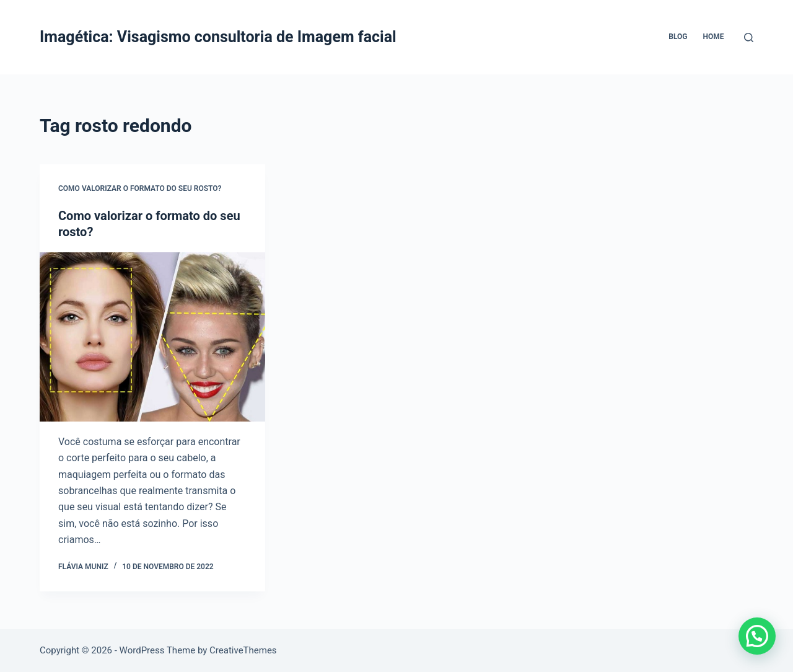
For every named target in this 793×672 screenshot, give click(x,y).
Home (713, 36)
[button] (757, 636)
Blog (677, 36)
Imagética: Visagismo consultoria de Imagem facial (218, 37)
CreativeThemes (243, 650)
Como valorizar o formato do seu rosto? (139, 188)
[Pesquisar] (748, 37)
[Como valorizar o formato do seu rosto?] (152, 337)
